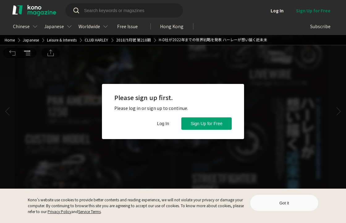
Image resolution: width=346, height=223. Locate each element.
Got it (284, 203)
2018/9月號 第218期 (133, 4)
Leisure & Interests (62, 4)
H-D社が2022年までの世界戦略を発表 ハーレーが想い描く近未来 (213, 4)
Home (10, 4)
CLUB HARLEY (96, 4)
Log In (163, 123)
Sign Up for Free (206, 123)
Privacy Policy (59, 211)
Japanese (31, 4)
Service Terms (89, 211)
